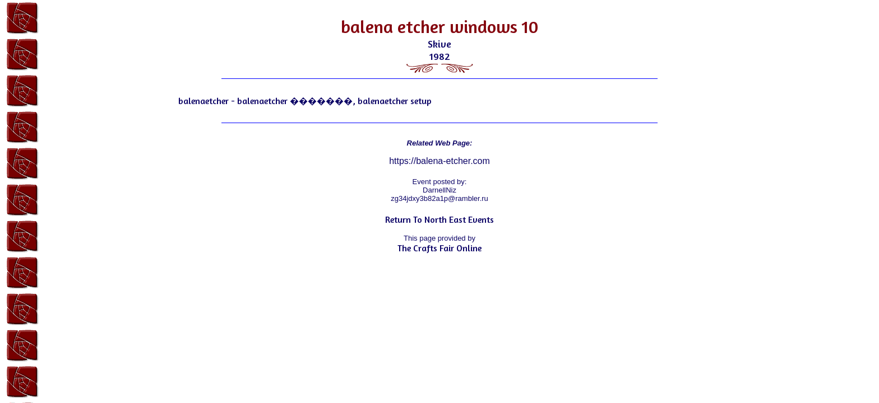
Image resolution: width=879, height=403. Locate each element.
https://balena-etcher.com (439, 161)
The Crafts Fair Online (439, 248)
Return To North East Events (439, 219)
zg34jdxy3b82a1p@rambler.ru (439, 198)
